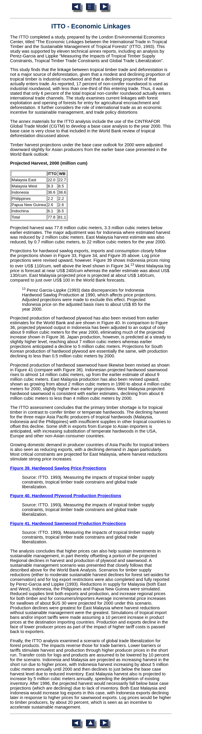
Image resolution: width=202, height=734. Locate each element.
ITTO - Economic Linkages (91, 26)
